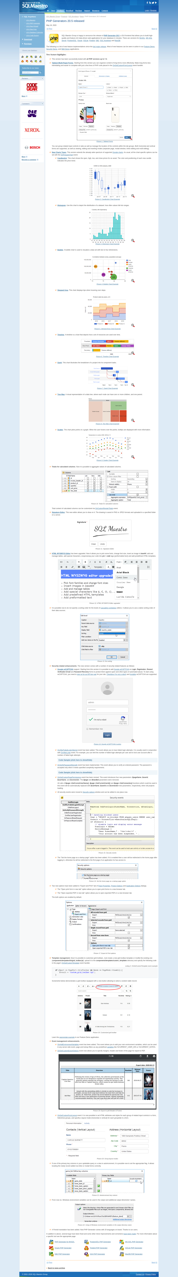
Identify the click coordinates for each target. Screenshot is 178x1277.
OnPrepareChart (67, 155)
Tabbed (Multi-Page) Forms (62, 63)
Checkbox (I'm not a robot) (116, 674)
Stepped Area (62, 290)
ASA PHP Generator (33, 23)
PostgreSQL (71, 41)
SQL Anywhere (30, 17)
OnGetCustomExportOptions (68, 1051)
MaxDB (117, 41)
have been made (129, 1234)
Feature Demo (149, 47)
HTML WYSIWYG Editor (61, 554)
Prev (50, 29)
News (53, 11)
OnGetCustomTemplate (70, 963)
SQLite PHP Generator (133, 1248)
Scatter (60, 430)
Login (147, 10)
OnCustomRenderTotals (104, 508)
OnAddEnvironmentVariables (68, 1045)
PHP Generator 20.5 (111, 36)
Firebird (92, 41)
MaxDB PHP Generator (134, 1254)
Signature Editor (58, 512)
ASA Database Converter (34, 32)
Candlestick (62, 158)
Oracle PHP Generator (63, 1248)
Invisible (133, 674)
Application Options (133, 886)
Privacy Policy (150, 1274)
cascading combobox (108, 608)
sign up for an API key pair (87, 674)
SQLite (85, 41)
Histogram (61, 205)
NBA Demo (65, 49)
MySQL (142, 38)
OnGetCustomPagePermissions (69, 777)
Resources (95, 11)
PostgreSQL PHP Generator (100, 1242)
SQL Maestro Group (53, 16)
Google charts (118, 152)
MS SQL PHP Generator (134, 1242)
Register (153, 10)
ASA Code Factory (32, 35)
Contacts (105, 11)
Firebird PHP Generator (98, 1248)
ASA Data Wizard (32, 26)
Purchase (78, 11)
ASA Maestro (30, 20)
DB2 (97, 41)
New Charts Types (59, 152)
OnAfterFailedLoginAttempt (67, 750)
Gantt (59, 363)
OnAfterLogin (66, 753)
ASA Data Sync (31, 29)
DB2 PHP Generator (62, 1254)
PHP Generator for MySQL (65, 1242)
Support (87, 11)
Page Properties (104, 886)
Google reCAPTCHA (65, 669)
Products (60, 11)
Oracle (79, 41)
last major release (99, 47)
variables (110, 1047)
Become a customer (29, 159)
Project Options (117, 886)
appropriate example (67, 1037)
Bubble (60, 250)
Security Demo (51, 49)
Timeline (60, 335)
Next (153, 29)
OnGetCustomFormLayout (122, 65)
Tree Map (61, 394)
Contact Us (140, 1274)
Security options (89, 792)
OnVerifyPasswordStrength (67, 765)
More (23, 96)
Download (69, 11)
